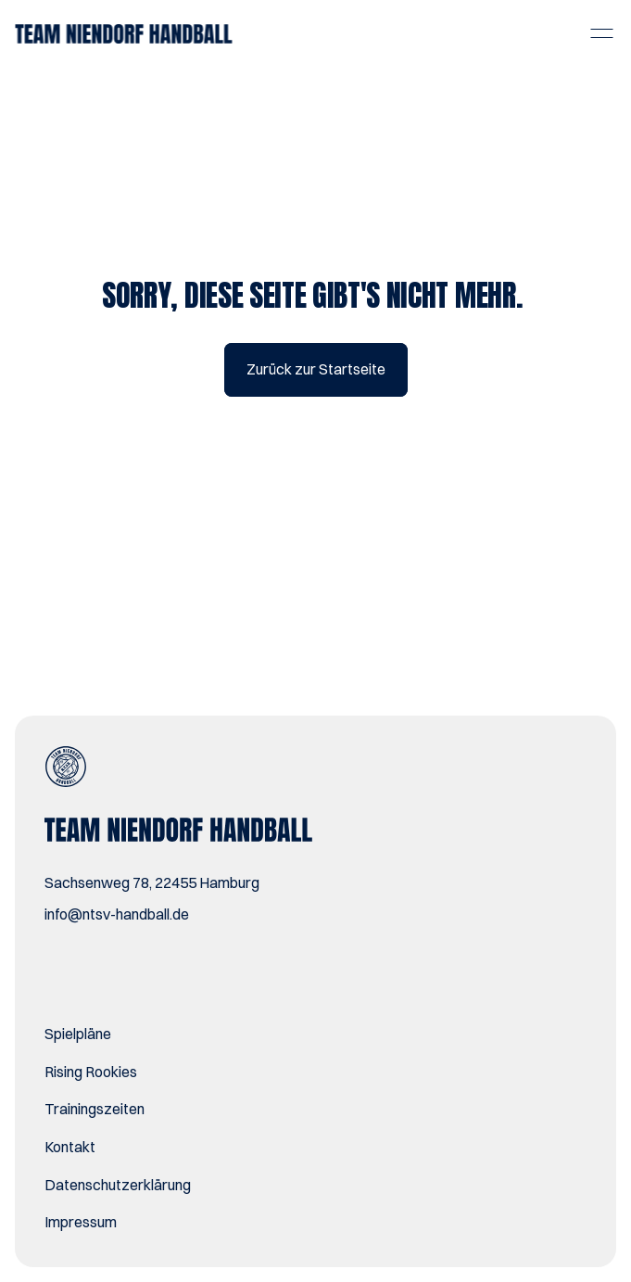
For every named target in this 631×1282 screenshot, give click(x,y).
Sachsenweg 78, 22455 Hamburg (151, 882)
